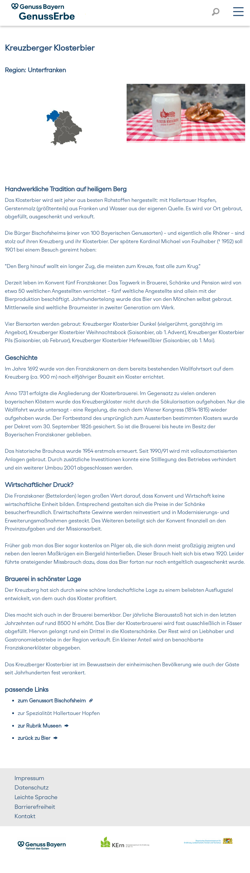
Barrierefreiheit (35, 806)
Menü (238, 10)
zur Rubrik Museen (39, 726)
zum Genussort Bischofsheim (52, 701)
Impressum (29, 778)
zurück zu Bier (34, 738)
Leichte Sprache (36, 797)
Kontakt (25, 816)
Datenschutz (32, 787)
